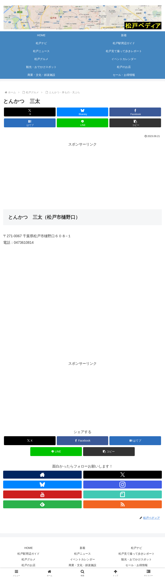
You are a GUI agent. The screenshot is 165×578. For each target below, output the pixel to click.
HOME (28, 547)
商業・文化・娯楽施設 (82, 565)
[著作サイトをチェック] (42, 475)
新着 (82, 547)
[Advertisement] (82, 175)
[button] (135, 122)
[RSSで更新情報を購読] (122, 504)
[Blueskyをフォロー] (42, 484)
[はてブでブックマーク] (30, 122)
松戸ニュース (82, 553)
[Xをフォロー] (122, 475)
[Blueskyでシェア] (82, 112)
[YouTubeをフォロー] (42, 494)
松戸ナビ (136, 547)
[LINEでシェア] (82, 122)
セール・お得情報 (136, 565)
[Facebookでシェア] (135, 112)
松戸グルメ (28, 559)
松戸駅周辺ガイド (28, 553)
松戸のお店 (28, 565)
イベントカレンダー (82, 559)
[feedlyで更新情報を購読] (42, 504)
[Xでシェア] (30, 112)
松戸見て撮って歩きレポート (137, 553)
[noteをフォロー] (122, 494)
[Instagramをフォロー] (122, 484)
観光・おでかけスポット (136, 559)
